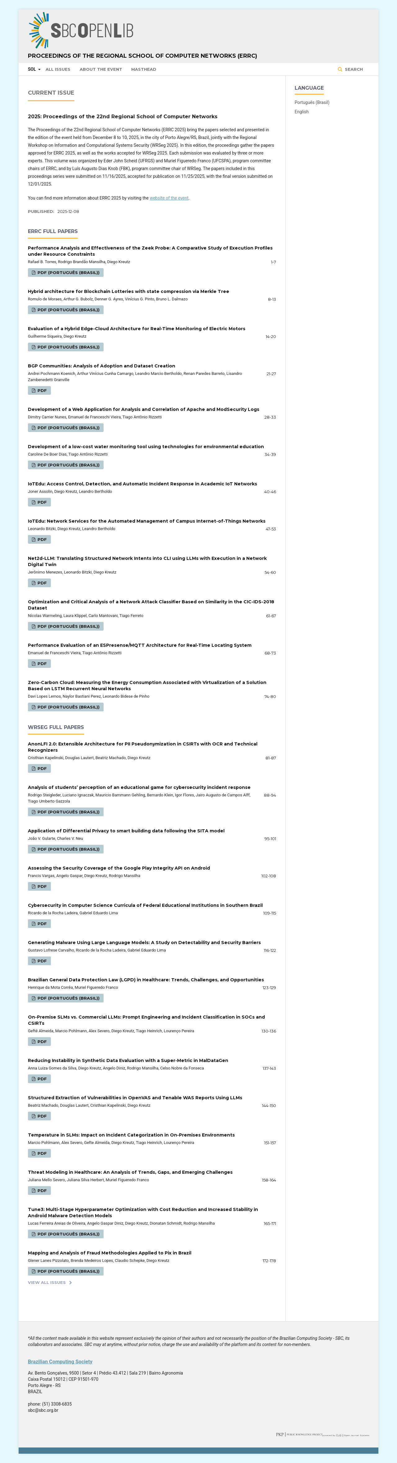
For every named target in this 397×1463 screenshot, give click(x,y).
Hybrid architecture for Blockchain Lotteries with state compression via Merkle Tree (128, 291)
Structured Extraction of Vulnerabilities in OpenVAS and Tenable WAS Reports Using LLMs (135, 1098)
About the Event (101, 69)
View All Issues (47, 1282)
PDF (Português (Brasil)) (68, 272)
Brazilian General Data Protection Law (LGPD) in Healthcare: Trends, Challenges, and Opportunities (146, 980)
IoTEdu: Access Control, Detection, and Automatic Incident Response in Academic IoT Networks (142, 484)
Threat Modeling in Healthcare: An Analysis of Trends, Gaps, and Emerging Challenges (130, 1172)
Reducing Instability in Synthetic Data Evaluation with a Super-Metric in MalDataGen (128, 1060)
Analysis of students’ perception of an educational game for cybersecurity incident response (139, 787)
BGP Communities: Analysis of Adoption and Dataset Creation (101, 366)
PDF (41, 390)
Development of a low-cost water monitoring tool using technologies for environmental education (146, 446)
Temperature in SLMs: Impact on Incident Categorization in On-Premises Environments (131, 1135)
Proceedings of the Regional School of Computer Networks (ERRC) (142, 55)
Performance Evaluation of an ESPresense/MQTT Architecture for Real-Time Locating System (140, 645)
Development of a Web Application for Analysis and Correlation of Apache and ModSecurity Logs (143, 409)
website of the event (169, 198)
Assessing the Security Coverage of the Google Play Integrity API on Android (119, 868)
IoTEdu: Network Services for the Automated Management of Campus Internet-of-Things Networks (146, 521)
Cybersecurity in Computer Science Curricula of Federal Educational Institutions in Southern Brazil (145, 905)
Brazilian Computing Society (60, 1362)
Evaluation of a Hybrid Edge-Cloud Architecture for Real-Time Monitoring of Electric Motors (136, 328)
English (302, 111)
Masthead (143, 69)
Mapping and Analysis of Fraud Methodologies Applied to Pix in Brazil (109, 1253)
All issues (58, 69)
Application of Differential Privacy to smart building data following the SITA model (126, 831)
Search (353, 69)
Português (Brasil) (312, 102)
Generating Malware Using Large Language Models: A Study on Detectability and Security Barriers (144, 942)
